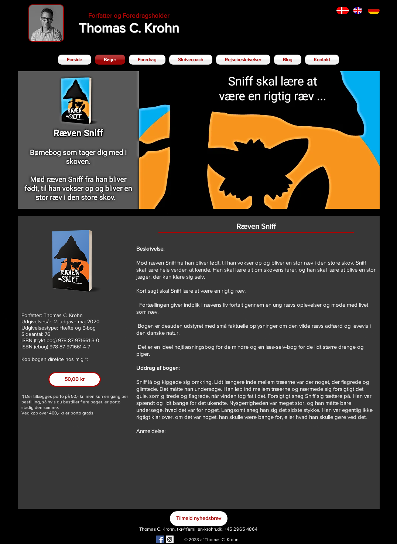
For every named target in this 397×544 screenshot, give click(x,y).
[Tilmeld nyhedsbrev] (198, 518)
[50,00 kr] (74, 379)
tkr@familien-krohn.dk (199, 529)
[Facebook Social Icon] (160, 539)
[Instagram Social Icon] (170, 539)
